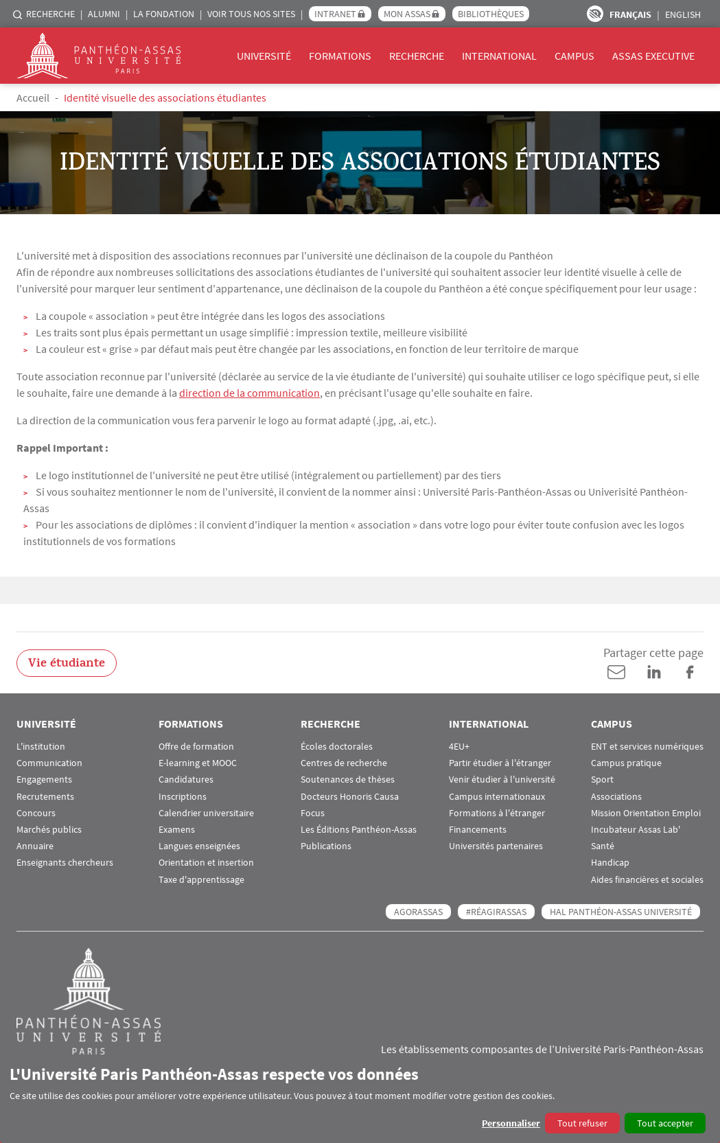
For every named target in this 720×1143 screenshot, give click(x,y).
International (499, 55)
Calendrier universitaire (206, 813)
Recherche (50, 14)
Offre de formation (196, 746)
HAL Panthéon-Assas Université (621, 911)
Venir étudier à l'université (502, 779)
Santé (602, 846)
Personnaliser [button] (511, 1123)
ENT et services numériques (647, 746)
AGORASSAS (418, 911)
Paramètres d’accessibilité (595, 13)
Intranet (335, 14)
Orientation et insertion (206, 862)
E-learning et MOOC (198, 763)
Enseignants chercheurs (64, 862)
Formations (340, 55)
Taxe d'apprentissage (201, 880)
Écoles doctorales (337, 746)
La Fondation (163, 14)
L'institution (40, 746)
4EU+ (459, 746)
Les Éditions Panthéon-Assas (359, 829)
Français (630, 14)
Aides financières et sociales (647, 880)
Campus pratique (626, 763)
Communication (49, 763)
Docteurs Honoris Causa (350, 797)
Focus (313, 813)
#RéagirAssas (496, 911)
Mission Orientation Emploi (646, 813)
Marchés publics (49, 829)
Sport (602, 779)
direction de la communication (249, 393)
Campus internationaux (497, 797)
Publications (326, 846)
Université (264, 55)
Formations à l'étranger (497, 813)
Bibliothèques (491, 14)
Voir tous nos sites (251, 14)
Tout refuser (582, 1123)
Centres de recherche (344, 763)
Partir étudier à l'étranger (500, 763)
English (683, 14)
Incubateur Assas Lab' (635, 829)
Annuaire (35, 846)
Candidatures (186, 779)
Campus (574, 55)
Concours (36, 813)
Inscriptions (183, 797)
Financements (478, 829)
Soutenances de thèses (348, 779)
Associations (616, 797)
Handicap (610, 862)
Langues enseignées (199, 846)
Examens (177, 829)
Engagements (44, 779)
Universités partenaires (496, 846)
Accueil (32, 97)
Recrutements (45, 797)
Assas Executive (653, 55)
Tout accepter (665, 1123)
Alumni (104, 14)
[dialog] (360, 1098)
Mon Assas (407, 14)
